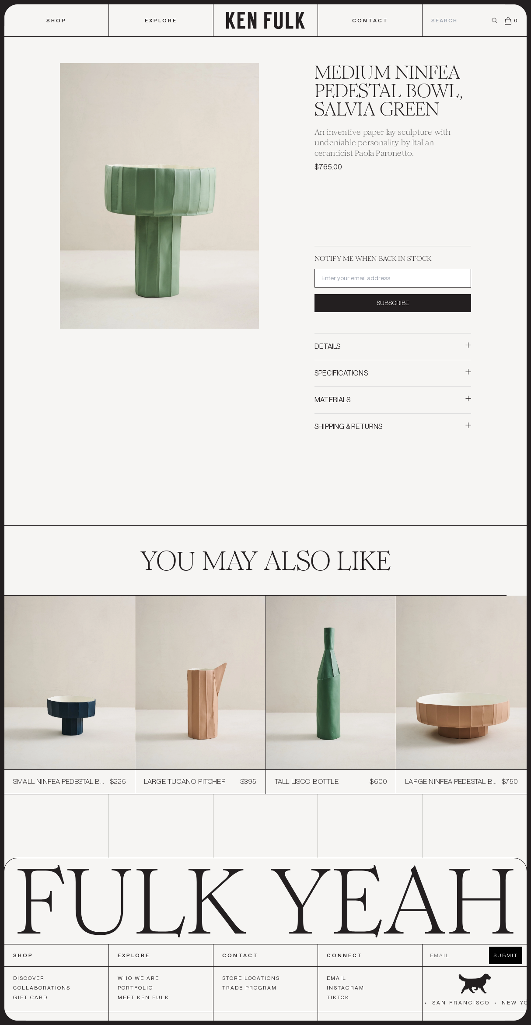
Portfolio (135, 989)
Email (336, 980)
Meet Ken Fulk (143, 999)
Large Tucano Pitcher (185, 781)
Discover (29, 980)
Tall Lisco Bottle (307, 781)
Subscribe (393, 302)
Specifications (392, 373)
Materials (392, 400)
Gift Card (30, 999)
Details (392, 346)
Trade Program (249, 989)
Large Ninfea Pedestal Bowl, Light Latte (451, 781)
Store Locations (251, 980)
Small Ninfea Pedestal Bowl (59, 781)
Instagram (345, 989)
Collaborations (41, 989)
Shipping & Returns (392, 426)
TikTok (338, 999)
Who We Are (138, 980)
